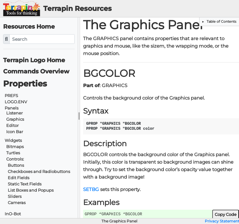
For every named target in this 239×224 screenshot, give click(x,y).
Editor (12, 125)
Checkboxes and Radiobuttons (39, 171)
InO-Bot (13, 214)
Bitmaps (15, 146)
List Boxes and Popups (31, 190)
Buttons (16, 165)
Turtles (13, 153)
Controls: (15, 159)
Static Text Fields (24, 184)
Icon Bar (14, 131)
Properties (25, 83)
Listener (14, 113)
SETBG (91, 189)
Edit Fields (18, 177)
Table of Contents (221, 21)
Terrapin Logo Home (34, 60)
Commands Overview (36, 71)
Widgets (13, 140)
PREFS (11, 95)
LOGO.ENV (16, 102)
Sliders (14, 196)
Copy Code (226, 214)
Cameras (17, 202)
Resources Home (29, 26)
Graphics (15, 119)
